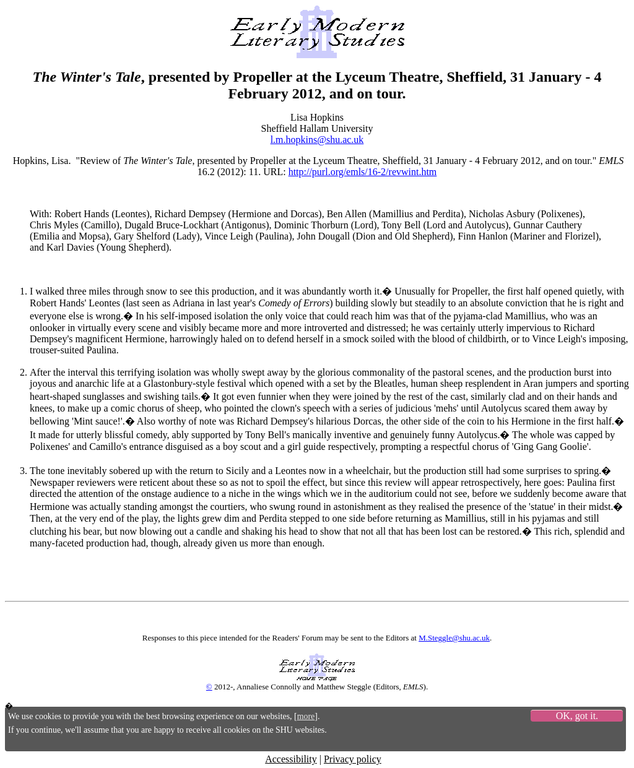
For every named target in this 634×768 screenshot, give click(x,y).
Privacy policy (352, 759)
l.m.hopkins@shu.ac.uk (317, 139)
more (306, 716)
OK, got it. (577, 715)
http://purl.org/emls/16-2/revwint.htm (363, 171)
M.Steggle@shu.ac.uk (454, 637)
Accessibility (291, 759)
